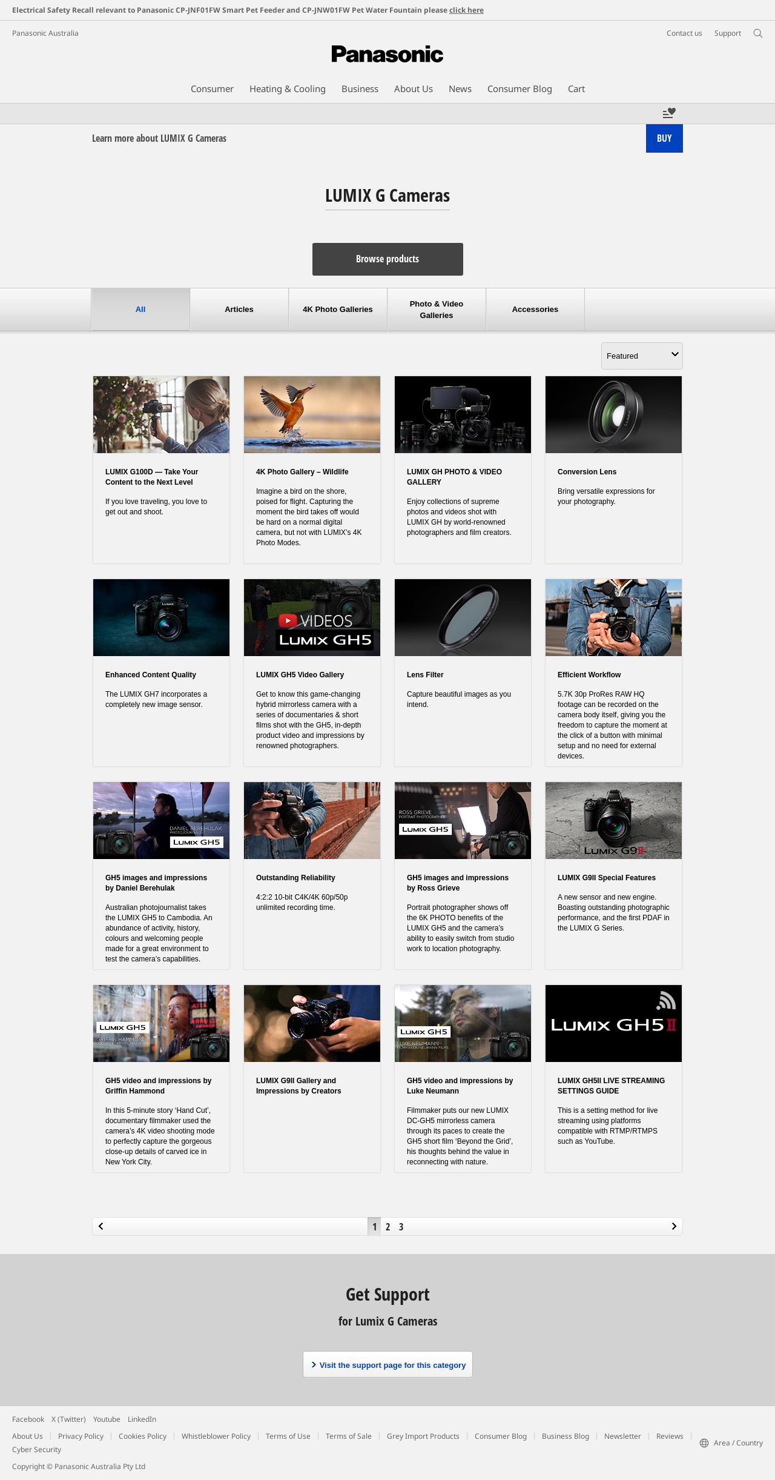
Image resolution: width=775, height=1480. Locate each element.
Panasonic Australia (45, 33)
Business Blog (565, 1436)
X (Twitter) (68, 1419)
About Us (27, 1436)
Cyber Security (36, 1449)
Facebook (28, 1419)
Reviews (670, 1436)
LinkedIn (142, 1419)
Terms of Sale (349, 1436)
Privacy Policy (81, 1436)
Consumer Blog (501, 1436)
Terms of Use (288, 1436)
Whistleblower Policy (216, 1436)
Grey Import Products (423, 1436)
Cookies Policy (143, 1436)
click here (466, 10)
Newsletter (622, 1436)
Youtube (106, 1419)
